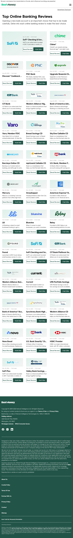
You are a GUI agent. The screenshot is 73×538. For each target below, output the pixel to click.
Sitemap (4, 513)
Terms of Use (61, 531)
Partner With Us (6, 496)
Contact (4, 507)
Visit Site (38, 49)
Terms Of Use (6, 490)
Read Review (27, 49)
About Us (4, 479)
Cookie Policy (6, 485)
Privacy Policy (6, 502)
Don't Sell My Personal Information (12, 519)
